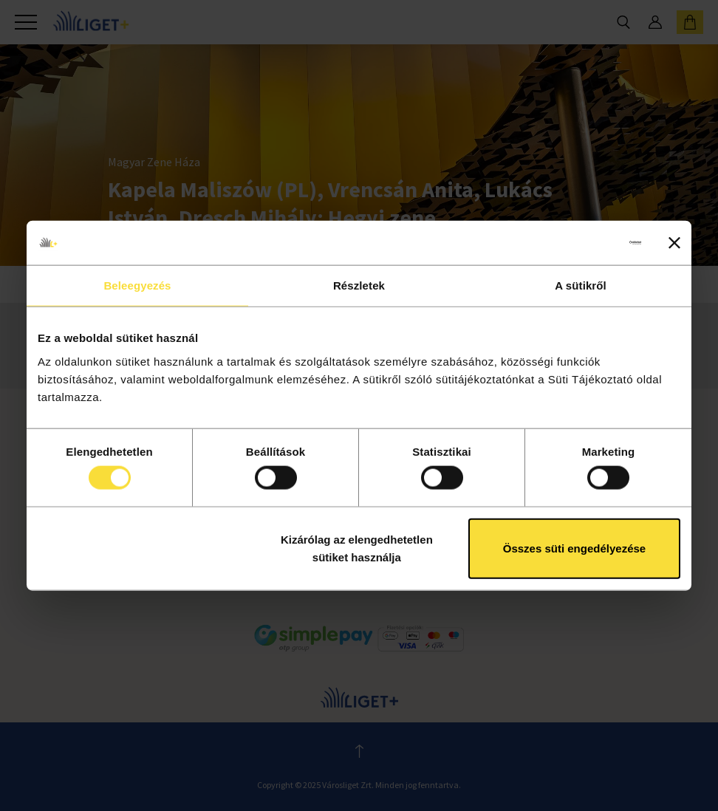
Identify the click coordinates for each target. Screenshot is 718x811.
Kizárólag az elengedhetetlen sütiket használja (357, 548)
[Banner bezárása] (674, 243)
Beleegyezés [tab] (137, 285)
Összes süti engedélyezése (574, 547)
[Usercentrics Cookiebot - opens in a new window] (576, 243)
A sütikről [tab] (580, 285)
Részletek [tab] (359, 285)
